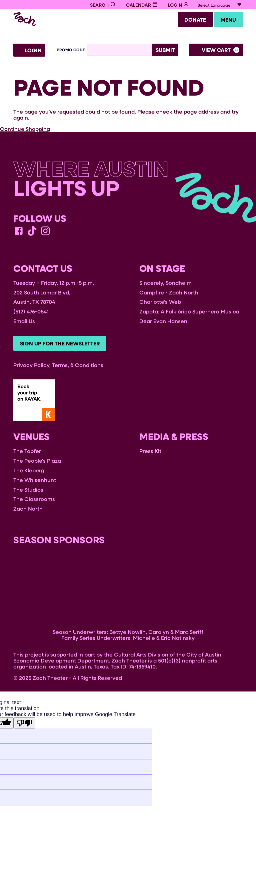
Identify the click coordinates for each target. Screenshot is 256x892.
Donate (191, 20)
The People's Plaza (37, 462)
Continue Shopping (25, 129)
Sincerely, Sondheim (165, 283)
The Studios (28, 491)
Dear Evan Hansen (163, 321)
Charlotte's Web (160, 302)
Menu (227, 20)
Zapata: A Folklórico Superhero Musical (190, 312)
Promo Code (71, 51)
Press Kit (150, 452)
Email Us (24, 321)
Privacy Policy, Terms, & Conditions (58, 366)
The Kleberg (28, 472)
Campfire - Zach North (168, 293)
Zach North (28, 510)
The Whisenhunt (34, 481)
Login (29, 51)
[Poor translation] (24, 725)
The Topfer (27, 452)
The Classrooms (34, 500)
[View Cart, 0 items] (216, 51)
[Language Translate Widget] (220, 5)
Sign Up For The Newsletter (61, 345)
